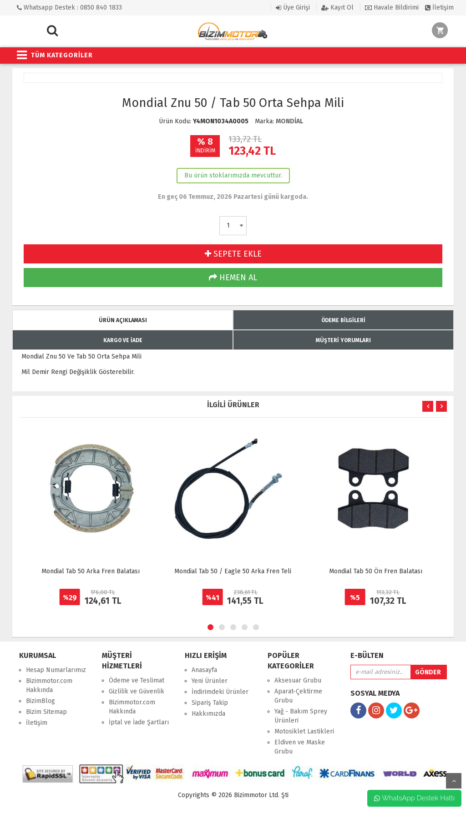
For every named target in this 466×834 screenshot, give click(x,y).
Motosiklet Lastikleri (304, 731)
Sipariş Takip (210, 703)
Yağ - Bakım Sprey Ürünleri (300, 716)
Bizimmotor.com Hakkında (49, 685)
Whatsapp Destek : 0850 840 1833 (69, 7)
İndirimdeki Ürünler (220, 692)
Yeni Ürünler (210, 681)
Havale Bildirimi (392, 7)
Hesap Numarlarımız (56, 670)
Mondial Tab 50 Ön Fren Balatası (375, 571)
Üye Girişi (293, 7)
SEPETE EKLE (233, 253)
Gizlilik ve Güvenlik (136, 691)
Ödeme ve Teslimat (136, 680)
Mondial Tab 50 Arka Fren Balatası (90, 571)
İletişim (439, 7)
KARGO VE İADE (122, 340)
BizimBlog (40, 701)
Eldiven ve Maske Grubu (299, 746)
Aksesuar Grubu (297, 680)
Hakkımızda (208, 714)
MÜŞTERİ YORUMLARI (343, 340)
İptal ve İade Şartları (139, 722)
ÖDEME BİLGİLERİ (343, 320)
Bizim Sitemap (46, 712)
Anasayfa (204, 670)
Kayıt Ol (337, 7)
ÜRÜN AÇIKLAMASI (123, 320)
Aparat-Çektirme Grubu (298, 695)
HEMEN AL (233, 277)
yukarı (453, 781)
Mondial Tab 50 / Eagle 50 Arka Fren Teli (232, 571)
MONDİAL (289, 121)
